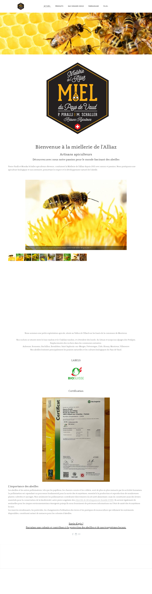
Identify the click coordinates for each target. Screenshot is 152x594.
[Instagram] (76, 534)
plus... (105, 6)
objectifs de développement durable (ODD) (94, 500)
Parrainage (93, 6)
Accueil (47, 6)
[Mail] (79, 534)
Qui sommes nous (76, 6)
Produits (59, 6)
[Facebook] (73, 534)
